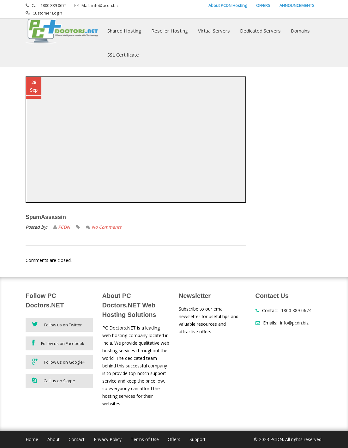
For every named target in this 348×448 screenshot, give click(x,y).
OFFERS (263, 5)
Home (32, 439)
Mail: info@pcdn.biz (100, 5)
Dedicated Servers (260, 30)
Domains (300, 30)
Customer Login (47, 13)
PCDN (64, 227)
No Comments (107, 227)
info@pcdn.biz (294, 323)
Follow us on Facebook (58, 343)
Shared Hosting (124, 30)
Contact (77, 439)
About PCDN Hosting (227, 5)
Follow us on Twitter (57, 324)
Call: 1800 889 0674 (49, 5)
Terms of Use (145, 439)
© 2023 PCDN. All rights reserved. (288, 439)
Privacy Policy (108, 439)
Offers (174, 439)
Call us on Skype (53, 380)
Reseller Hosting (169, 30)
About (53, 439)
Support (197, 439)
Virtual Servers (214, 30)
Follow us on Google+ (58, 361)
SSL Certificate (123, 54)
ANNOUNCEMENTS (297, 5)
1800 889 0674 (296, 310)
